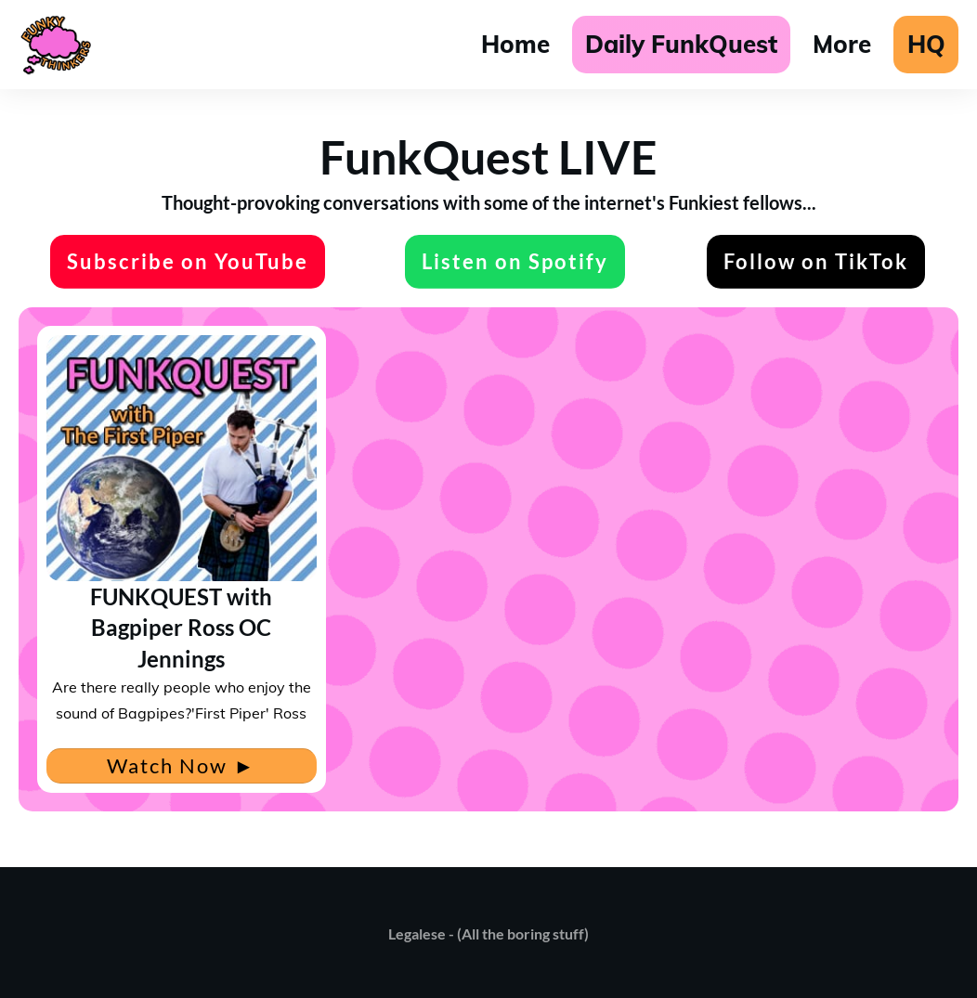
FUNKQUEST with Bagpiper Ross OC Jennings (181, 627)
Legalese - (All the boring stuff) (488, 933)
